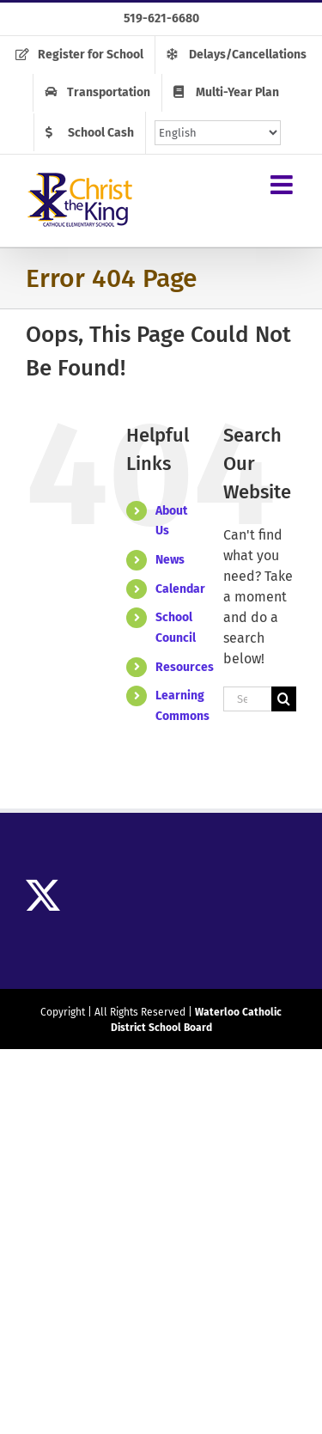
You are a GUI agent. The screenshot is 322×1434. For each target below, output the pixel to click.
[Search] (283, 698)
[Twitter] (43, 895)
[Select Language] (218, 132)
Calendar (180, 589)
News (170, 559)
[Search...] (247, 698)
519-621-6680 (161, 18)
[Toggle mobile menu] (283, 185)
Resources (184, 667)
